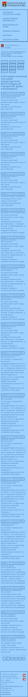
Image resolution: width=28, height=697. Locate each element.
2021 (20, 65)
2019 (12, 68)
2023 (4, 65)
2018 (20, 68)
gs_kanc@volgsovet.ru (12, 686)
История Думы (11, 39)
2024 (21, 62)
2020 (4, 68)
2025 (12, 62)
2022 (12, 65)
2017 (4, 71)
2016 (12, 71)
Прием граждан (11, 31)
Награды (7, 35)
